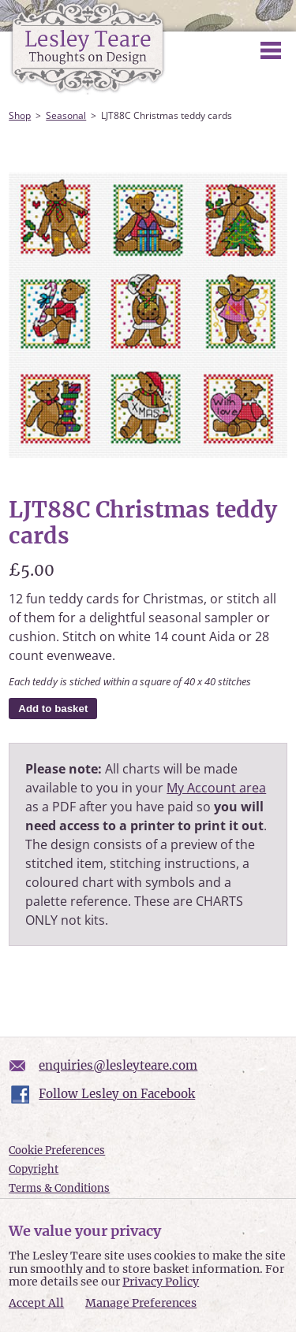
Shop (20, 115)
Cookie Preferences (57, 1150)
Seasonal (66, 115)
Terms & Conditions (59, 1188)
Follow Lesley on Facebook (117, 1093)
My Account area (216, 787)
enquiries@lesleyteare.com (118, 1065)
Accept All (36, 1303)
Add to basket (53, 708)
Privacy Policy (160, 1281)
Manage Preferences (141, 1303)
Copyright (33, 1169)
